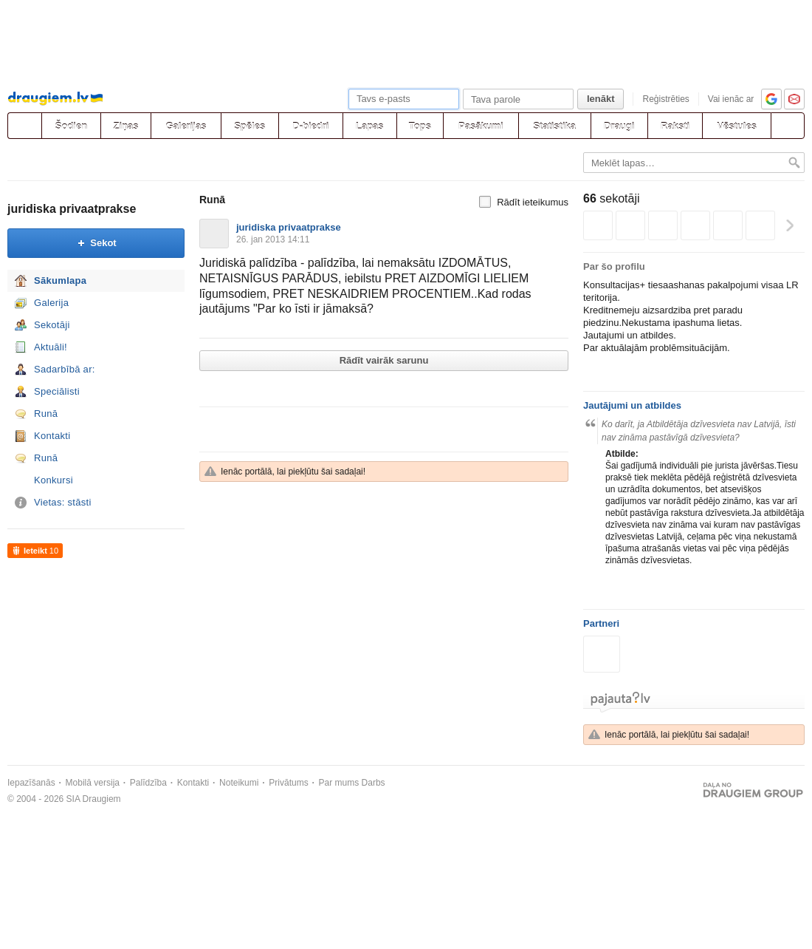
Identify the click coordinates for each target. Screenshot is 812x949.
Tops (420, 126)
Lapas (370, 126)
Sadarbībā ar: (64, 369)
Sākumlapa (60, 280)
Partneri (601, 623)
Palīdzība (148, 783)
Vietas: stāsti (63, 502)
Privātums (288, 783)
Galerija (51, 302)
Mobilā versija (93, 783)
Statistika (554, 126)
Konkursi (53, 480)
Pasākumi (480, 126)
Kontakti (52, 435)
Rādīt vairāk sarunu (384, 360)
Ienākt (601, 98)
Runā (46, 413)
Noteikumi (238, 783)
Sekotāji (52, 324)
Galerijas (185, 126)
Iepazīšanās (31, 783)
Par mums (339, 783)
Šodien (71, 126)
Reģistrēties (665, 99)
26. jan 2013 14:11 (272, 239)
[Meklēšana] (788, 125)
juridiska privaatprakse (71, 209)
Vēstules (736, 126)
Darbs (373, 783)
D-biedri (310, 126)
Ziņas (126, 126)
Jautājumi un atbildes (632, 405)
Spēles (249, 126)
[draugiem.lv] (24, 125)
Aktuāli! (50, 347)
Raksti (675, 126)
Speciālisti (57, 391)
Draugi (619, 126)
